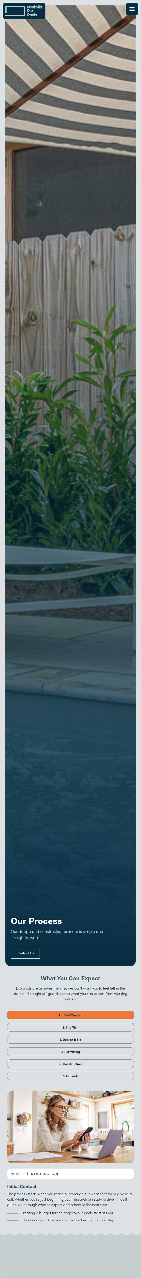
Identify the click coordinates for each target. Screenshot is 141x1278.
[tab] (70, 1015)
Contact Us (25, 953)
